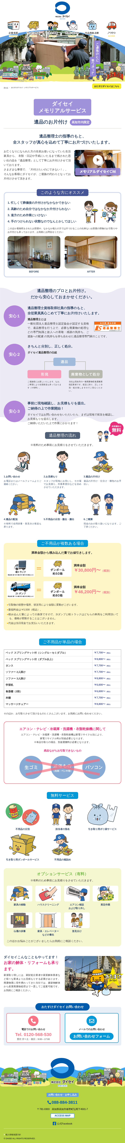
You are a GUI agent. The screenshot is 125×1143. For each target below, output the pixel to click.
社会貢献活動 (91, 28)
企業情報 (13, 28)
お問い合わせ (72, 28)
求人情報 (52, 28)
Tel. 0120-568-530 (33, 1034)
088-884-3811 (64, 1102)
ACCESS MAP (62, 1115)
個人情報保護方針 (12, 1135)
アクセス (111, 28)
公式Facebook (62, 1123)
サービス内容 (33, 28)
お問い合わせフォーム (91, 1036)
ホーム (6, 87)
